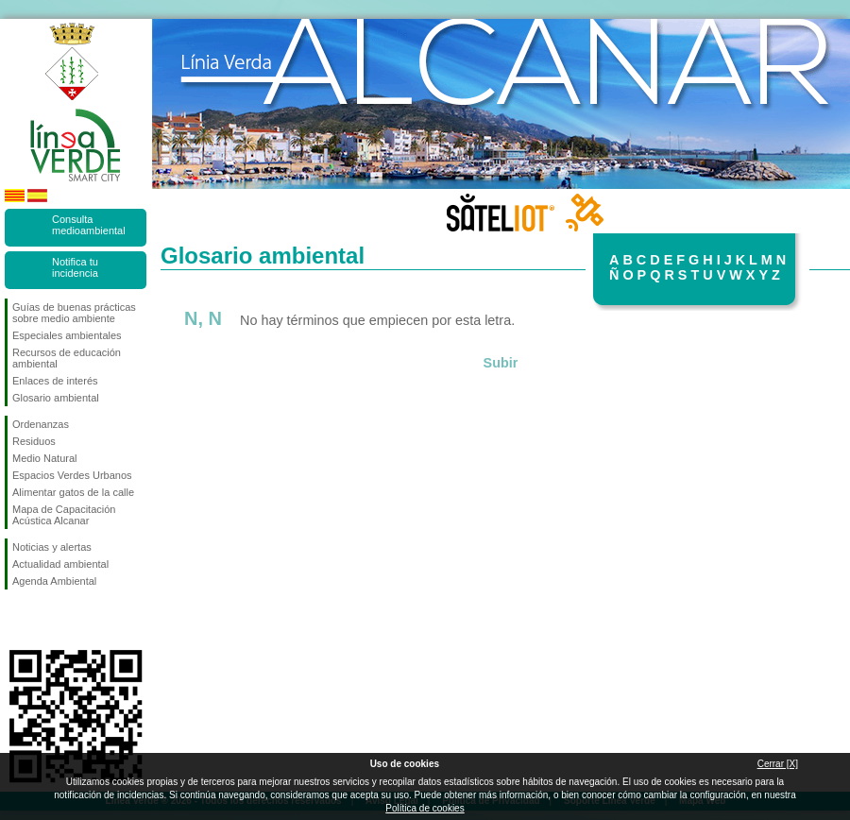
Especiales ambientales (67, 335)
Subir (501, 362)
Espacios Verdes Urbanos (72, 475)
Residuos (34, 441)
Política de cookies (424, 808)
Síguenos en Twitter (47, 619)
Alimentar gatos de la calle (73, 492)
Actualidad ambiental (60, 564)
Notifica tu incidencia (75, 267)
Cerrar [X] (777, 764)
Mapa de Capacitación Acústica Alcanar (63, 515)
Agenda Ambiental (54, 581)
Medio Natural (44, 458)
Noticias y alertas (52, 547)
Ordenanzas (40, 424)
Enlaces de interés (55, 380)
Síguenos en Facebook (16, 619)
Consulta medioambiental (89, 225)
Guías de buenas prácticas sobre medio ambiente (74, 312)
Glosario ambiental (55, 397)
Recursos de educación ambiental (66, 358)
